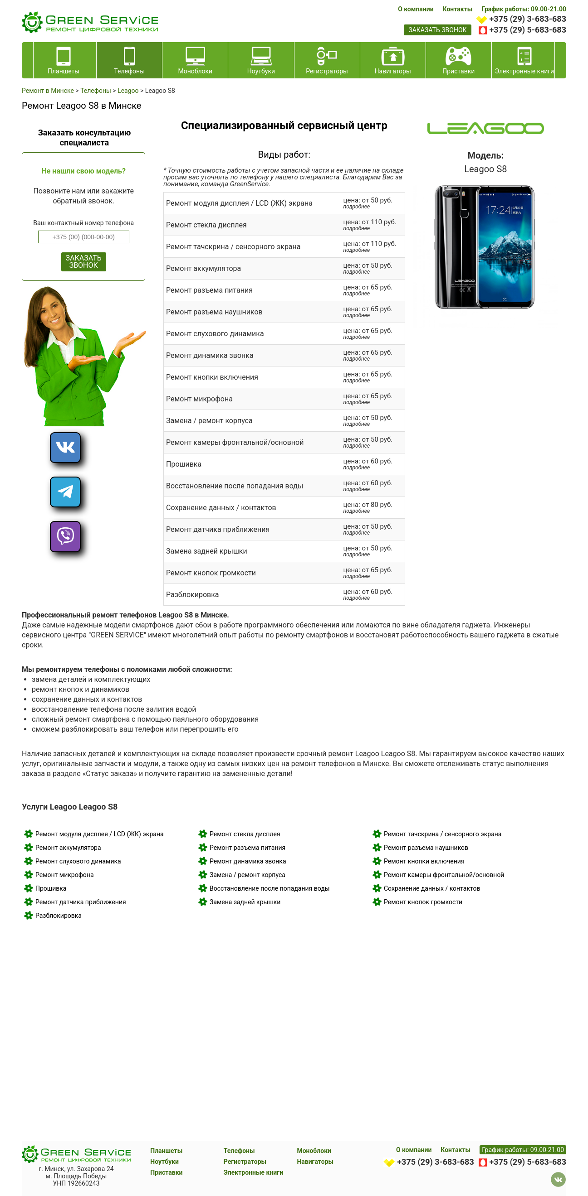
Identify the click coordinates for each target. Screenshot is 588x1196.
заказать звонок (437, 30)
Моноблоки (314, 1150)
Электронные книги (253, 1172)
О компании (415, 9)
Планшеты (166, 1150)
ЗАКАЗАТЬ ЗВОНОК (84, 262)
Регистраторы (245, 1161)
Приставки (166, 1172)
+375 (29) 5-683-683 (528, 29)
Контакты (458, 9)
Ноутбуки (164, 1161)
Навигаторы (315, 1161)
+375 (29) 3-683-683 (528, 19)
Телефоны (239, 1150)
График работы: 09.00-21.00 (523, 9)
